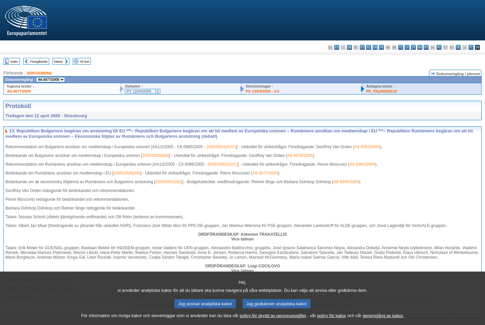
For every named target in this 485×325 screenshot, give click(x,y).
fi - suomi (471, 47)
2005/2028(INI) (39, 73)
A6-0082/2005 (367, 146)
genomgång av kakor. (383, 319)
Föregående (39, 61)
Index (14, 61)
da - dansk (349, 47)
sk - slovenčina (458, 47)
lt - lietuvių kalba (413, 47)
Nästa (58, 61)
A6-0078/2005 (300, 155)
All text (84, 61)
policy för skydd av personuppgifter (273, 319)
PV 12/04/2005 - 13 (142, 91)
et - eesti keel (362, 47)
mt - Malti (426, 47)
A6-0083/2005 (362, 164)
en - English (375, 47)
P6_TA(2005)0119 (381, 91)
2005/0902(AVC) (222, 164)
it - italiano (400, 47)
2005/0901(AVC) (221, 146)
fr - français (381, 47)
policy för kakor (331, 319)
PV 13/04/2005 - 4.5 (262, 91)
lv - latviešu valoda (407, 47)
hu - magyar (419, 47)
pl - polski (439, 47)
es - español (336, 47)
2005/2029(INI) (155, 155)
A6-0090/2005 (346, 182)
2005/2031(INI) (168, 182)
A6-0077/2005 (19, 91)
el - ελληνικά (368, 47)
